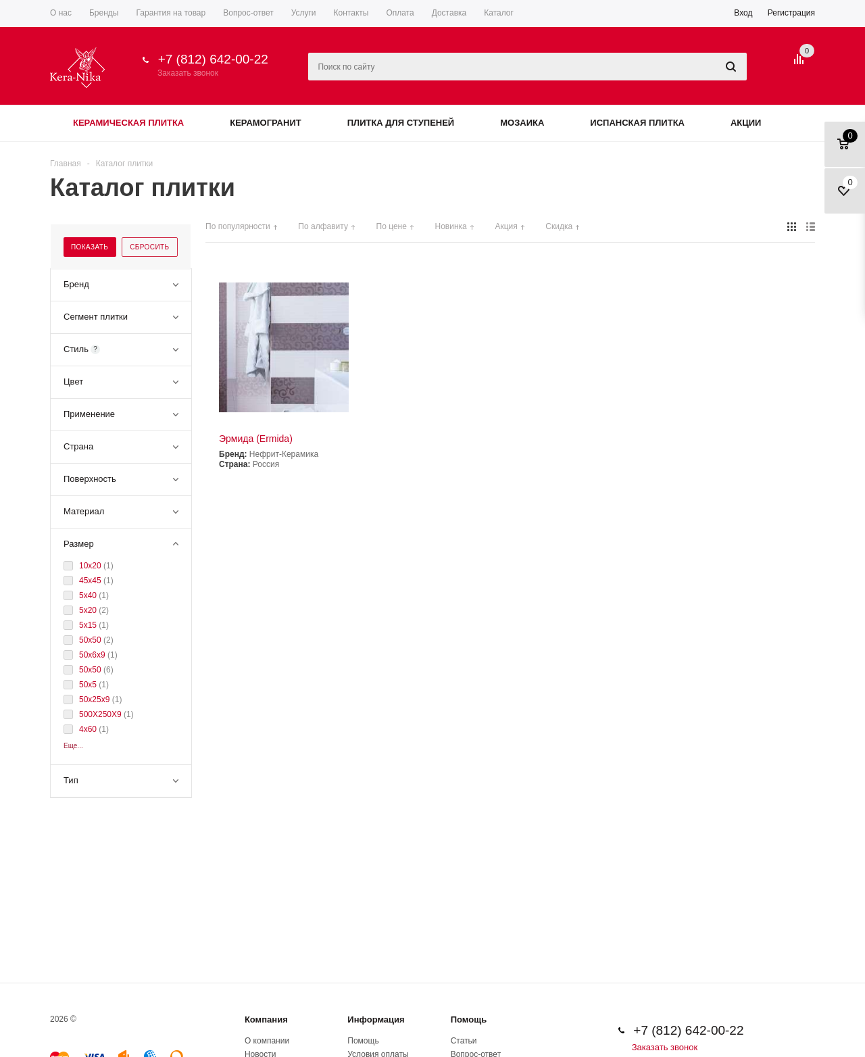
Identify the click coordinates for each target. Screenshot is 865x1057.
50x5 (89, 684)
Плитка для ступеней (401, 123)
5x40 (89, 595)
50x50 (91, 669)
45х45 (91, 580)
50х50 (91, 640)
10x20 (91, 565)
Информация (375, 1019)
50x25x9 (95, 699)
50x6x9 (93, 655)
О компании (267, 1041)
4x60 (89, 729)
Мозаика (522, 123)
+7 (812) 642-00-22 (213, 59)
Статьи (464, 1041)
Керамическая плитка (128, 123)
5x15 (89, 625)
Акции (746, 123)
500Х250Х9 (101, 714)
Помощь (469, 1019)
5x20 (89, 610)
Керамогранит (265, 123)
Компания (266, 1019)
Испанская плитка (637, 123)
